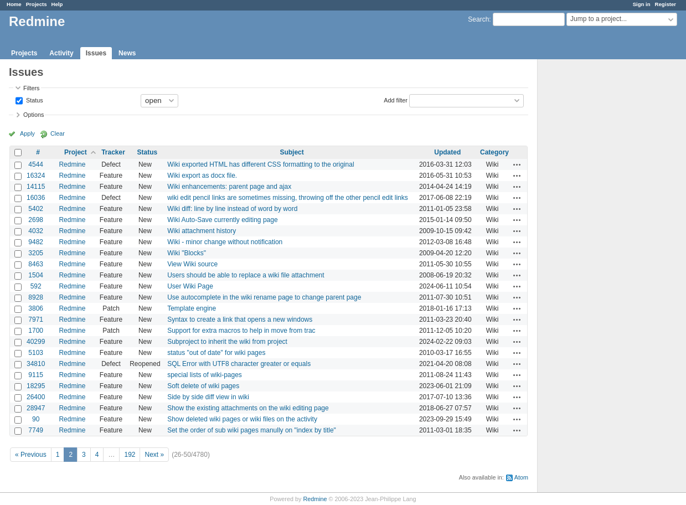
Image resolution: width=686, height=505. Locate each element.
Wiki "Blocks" (186, 253)
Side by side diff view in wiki (208, 397)
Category (494, 152)
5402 (35, 209)
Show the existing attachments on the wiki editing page (248, 408)
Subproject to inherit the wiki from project (227, 342)
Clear (57, 133)
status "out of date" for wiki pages (216, 353)
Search (478, 19)
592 (36, 286)
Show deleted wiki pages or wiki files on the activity (242, 419)
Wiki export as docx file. (202, 175)
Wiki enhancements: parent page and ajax (229, 186)
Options (33, 114)
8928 (35, 297)
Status (33, 99)
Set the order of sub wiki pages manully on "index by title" (251, 430)
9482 (35, 242)
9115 (35, 375)
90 (35, 419)
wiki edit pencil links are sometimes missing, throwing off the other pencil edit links (287, 198)
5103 (35, 353)
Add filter (396, 99)
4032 (35, 231)
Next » (154, 454)
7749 (35, 430)
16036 (36, 198)
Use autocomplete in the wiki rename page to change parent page (264, 297)
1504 (35, 275)
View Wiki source (192, 264)
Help (57, 4)
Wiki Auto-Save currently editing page (222, 220)
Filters (31, 88)
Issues (96, 53)
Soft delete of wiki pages (203, 386)
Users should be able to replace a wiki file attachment (245, 275)
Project (75, 152)
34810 (36, 364)
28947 (36, 408)
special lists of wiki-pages (204, 375)
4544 (35, 164)
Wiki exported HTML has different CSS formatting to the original (260, 164)
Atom (521, 477)
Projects (36, 4)
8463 (35, 264)
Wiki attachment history (201, 231)
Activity (61, 53)
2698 (35, 220)
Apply (27, 133)
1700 (35, 330)
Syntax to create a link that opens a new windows (239, 319)
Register (665, 4)
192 (129, 454)
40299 (36, 342)
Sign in (642, 4)
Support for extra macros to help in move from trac (241, 330)
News (127, 53)
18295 (36, 386)
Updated (447, 152)
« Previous (31, 454)
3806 (35, 308)
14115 (36, 186)
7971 (35, 319)
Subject (291, 152)
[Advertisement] (593, 233)
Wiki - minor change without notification (224, 242)
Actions (517, 164)
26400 (36, 397)
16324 (36, 175)
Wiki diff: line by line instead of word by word (232, 209)
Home (14, 4)
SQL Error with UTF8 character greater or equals (239, 364)
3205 (35, 253)
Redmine (72, 164)
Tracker (113, 152)
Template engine (191, 308)
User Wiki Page (190, 286)
